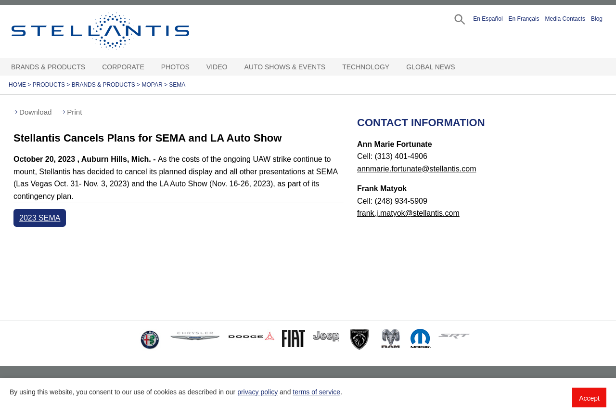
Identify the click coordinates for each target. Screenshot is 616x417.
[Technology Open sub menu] (394, 67)
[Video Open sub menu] (232, 67)
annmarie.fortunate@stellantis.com (416, 169)
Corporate (123, 67)
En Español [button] (487, 18)
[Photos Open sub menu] (194, 67)
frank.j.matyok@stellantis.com (408, 213)
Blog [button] (597, 18)
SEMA (177, 84)
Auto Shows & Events (285, 67)
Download (35, 112)
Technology (365, 67)
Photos (175, 67)
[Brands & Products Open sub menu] (90, 67)
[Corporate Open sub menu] (149, 67)
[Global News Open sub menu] (460, 67)
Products (49, 84)
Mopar (151, 84)
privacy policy (257, 392)
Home (17, 84)
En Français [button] (524, 18)
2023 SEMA (39, 218)
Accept (589, 398)
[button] (458, 19)
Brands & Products (48, 67)
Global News (430, 67)
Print (74, 112)
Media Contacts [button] (565, 18)
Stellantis (122, 31)
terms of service (316, 392)
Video (217, 67)
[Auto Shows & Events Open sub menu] (330, 67)
